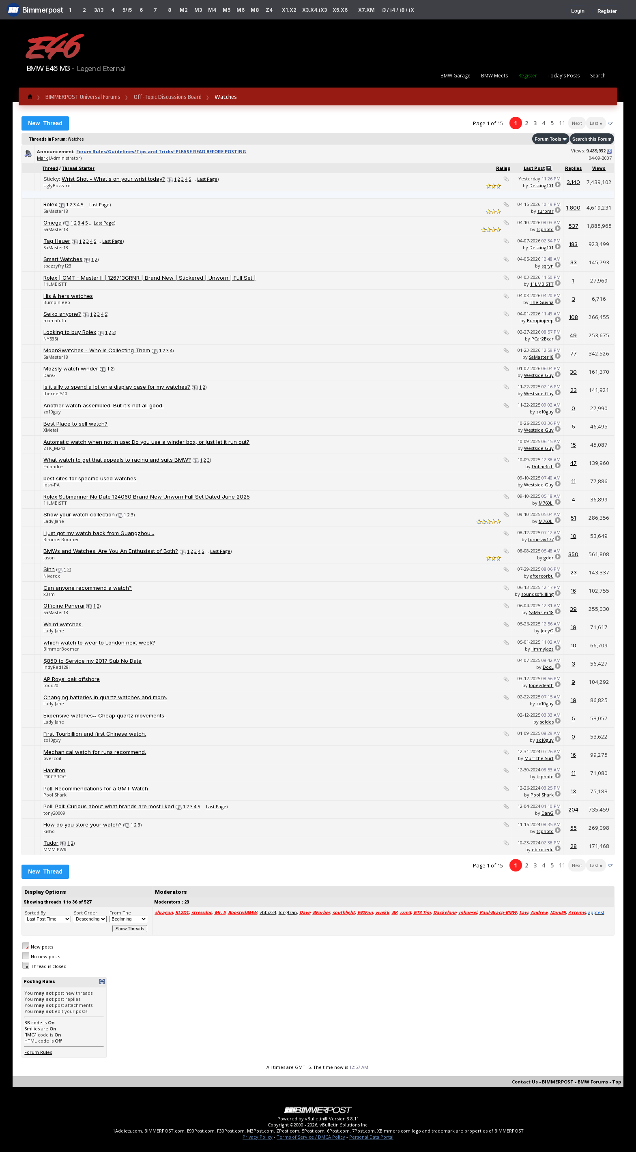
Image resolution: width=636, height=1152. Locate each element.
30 (573, 371)
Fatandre (53, 466)
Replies (573, 168)
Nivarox (51, 576)
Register (607, 11)
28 (573, 846)
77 (573, 353)
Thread (50, 168)
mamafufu (54, 320)
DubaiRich (543, 466)
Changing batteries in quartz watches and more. (105, 697)
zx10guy (52, 412)
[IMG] (30, 1035)
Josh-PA (51, 485)
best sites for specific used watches (89, 478)
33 (573, 262)
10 (573, 536)
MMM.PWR (55, 849)
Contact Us (525, 1082)
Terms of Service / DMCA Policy (311, 1137)
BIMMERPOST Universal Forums (82, 97)
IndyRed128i (56, 667)
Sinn (49, 569)
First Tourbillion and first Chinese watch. (94, 733)
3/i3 (98, 10)
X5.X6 (340, 10)
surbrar (545, 211)
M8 (255, 10)
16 (573, 590)
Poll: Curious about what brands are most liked (114, 806)
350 (573, 554)
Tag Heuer (56, 241)
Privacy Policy (258, 1137)
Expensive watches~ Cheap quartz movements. (104, 715)
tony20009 (54, 813)
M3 (198, 10)
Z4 (269, 10)
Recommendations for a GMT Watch (101, 788)
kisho (49, 831)
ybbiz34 (268, 912)
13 (573, 791)
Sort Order (85, 913)
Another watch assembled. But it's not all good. (103, 405)
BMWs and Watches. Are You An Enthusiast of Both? (110, 551)
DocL (548, 667)
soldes (547, 722)
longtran (288, 912)
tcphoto (545, 229)
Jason (49, 558)
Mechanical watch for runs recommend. (94, 752)
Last (596, 123)
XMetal (50, 430)
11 (562, 123)
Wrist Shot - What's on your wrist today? (113, 179)
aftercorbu (542, 576)
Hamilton (54, 770)
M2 (184, 10)
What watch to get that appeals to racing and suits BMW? (117, 459)
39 (573, 609)
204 (573, 809)
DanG (49, 375)
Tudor (50, 842)
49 (573, 335)
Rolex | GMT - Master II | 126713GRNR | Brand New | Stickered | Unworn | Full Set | (149, 277)
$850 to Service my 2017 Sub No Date (92, 660)
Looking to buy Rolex (69, 332)
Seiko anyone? (62, 313)
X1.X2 (289, 10)
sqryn (547, 266)
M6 (240, 10)
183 (573, 244)
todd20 (50, 685)
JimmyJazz (542, 649)
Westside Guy (539, 375)
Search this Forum (592, 139)
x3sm (49, 594)
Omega (52, 222)
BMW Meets (494, 75)
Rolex (50, 204)
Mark (42, 158)
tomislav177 (541, 539)
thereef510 (55, 393)
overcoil (52, 758)
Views (599, 168)
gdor (549, 558)
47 (573, 463)
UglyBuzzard (57, 185)
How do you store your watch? (82, 824)
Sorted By (35, 913)
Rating (503, 168)
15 (573, 444)
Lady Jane (53, 521)
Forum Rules (38, 1052)
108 (573, 317)
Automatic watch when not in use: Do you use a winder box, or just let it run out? (146, 442)
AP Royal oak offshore (71, 679)
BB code (33, 1022)
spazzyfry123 (57, 266)
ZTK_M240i (55, 448)
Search (598, 75)
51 (573, 517)
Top (616, 1082)
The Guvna (542, 302)
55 (573, 827)
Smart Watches (62, 259)
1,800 (573, 207)
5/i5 (127, 10)
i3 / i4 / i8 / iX (397, 10)
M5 (226, 10)
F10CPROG (55, 776)
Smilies (32, 1029)
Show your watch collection (79, 514)
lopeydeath (541, 685)
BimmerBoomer (61, 539)
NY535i (50, 339)
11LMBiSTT (55, 284)
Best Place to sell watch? (75, 423)
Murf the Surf (539, 758)
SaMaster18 (55, 211)
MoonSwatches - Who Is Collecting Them (96, 350)
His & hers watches (68, 296)
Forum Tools (548, 139)
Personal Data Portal (371, 1137)
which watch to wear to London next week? (99, 642)
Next (577, 123)
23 (573, 390)
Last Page (207, 179)
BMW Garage (455, 75)
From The (120, 913)
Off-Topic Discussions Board (168, 97)
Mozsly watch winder (70, 368)
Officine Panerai (63, 605)
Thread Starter (78, 168)
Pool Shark (55, 795)
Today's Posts (564, 75)
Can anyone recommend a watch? (87, 588)
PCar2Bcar (542, 339)
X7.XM (366, 10)
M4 (212, 10)
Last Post (534, 168)
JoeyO (547, 630)
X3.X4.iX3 (315, 10)
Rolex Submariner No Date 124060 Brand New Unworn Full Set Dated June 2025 (146, 496)
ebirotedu (543, 849)
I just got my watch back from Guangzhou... (98, 533)
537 (573, 226)
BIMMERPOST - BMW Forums (575, 1082)
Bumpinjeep (56, 302)
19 (573, 627)
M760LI (546, 503)
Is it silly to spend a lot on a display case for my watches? (116, 386)
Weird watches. (63, 624)
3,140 (573, 182)
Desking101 (541, 185)
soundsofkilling (537, 594)
